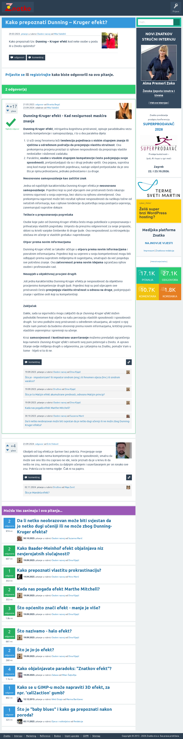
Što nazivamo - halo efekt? (44, 631)
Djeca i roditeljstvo (61, 721)
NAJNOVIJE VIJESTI (159, 243)
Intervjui (18, 736)
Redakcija (78, 721)
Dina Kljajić (75, 372)
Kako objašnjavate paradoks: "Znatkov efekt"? (64, 668)
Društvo (57, 389)
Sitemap (96, 736)
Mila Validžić (60, 34)
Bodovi (57, 736)
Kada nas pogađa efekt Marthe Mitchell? (47, 407)
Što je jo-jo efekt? (35, 649)
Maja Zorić (70, 487)
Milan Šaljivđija (69, 675)
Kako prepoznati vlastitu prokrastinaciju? (59, 570)
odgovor (39, 104)
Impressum (149, 250)
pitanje (24, 34)
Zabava (55, 675)
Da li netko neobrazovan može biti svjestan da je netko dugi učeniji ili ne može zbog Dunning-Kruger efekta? (64, 526)
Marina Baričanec (74, 699)
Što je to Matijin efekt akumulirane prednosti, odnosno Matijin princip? (65, 394)
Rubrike (70, 9)
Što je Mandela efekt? (37, 492)
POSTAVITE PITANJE (88, 9)
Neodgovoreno (55, 9)
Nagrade (126, 9)
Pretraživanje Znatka (158, 261)
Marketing (31, 736)
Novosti (40, 9)
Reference (45, 736)
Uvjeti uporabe (72, 736)
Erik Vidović (52, 444)
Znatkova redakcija (165, 250)
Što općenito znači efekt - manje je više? (58, 607)
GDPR (86, 736)
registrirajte (40, 75)
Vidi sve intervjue (159, 102)
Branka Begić (53, 104)
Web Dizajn (57, 699)
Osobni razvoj (43, 34)
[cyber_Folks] (158, 197)
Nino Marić (73, 577)
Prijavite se (15, 75)
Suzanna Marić (77, 416)
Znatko (7, 736)
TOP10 (115, 9)
